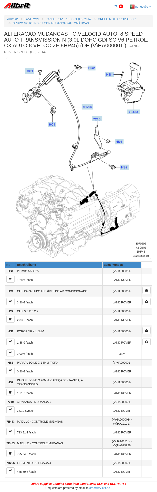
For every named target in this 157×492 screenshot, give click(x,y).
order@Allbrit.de (99, 488)
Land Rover (32, 19)
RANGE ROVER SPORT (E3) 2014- (69, 19)
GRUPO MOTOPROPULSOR (117, 19)
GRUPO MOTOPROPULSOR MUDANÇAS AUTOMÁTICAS (51, 23)
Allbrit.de (12, 19)
